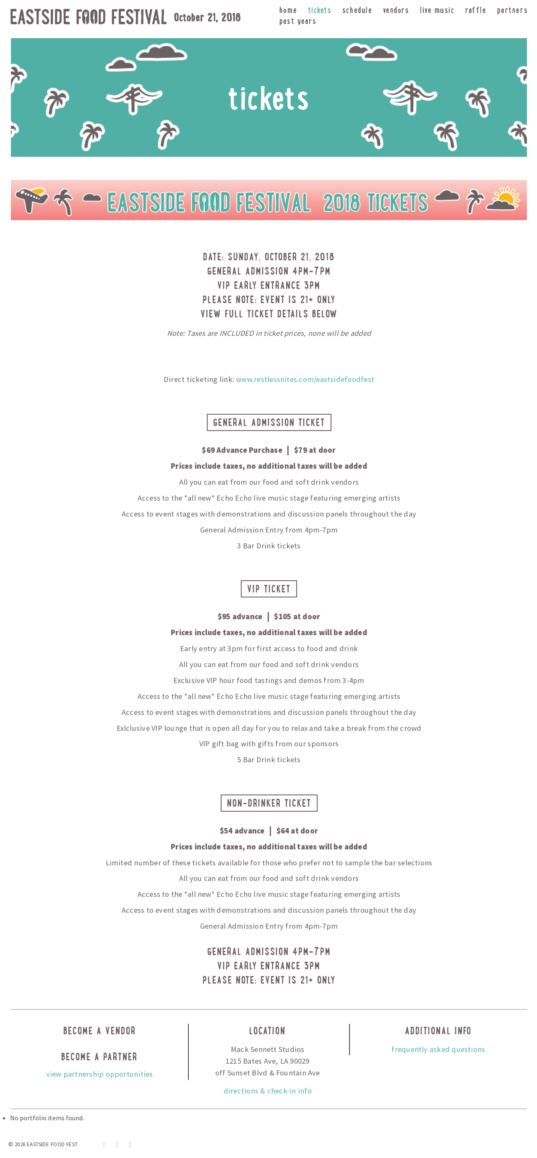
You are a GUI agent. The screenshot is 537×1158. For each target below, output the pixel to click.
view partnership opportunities (99, 1074)
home (288, 10)
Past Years (297, 21)
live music (437, 10)
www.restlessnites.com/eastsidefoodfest (305, 379)
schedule (357, 10)
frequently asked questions (438, 1049)
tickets (320, 10)
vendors (396, 10)
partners (512, 10)
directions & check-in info (268, 1091)
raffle (475, 10)
